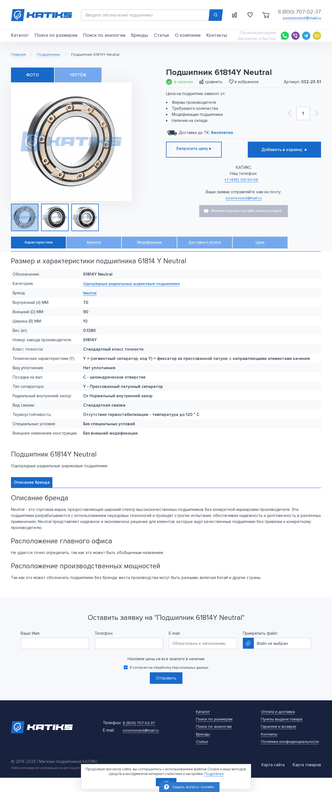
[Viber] (295, 39)
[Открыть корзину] (264, 15)
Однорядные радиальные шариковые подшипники (134, 292)
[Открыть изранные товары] (246, 15)
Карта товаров (307, 779)
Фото (32, 81)
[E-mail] (317, 39)
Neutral (90, 302)
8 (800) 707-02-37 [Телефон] (299, 12)
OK (166, 781)
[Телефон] (140, 734)
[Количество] (303, 119)
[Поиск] (209, 15)
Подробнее (214, 773)
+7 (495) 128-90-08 (241, 185)
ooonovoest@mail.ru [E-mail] (302, 18)
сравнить (214, 87)
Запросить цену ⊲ (203, 155)
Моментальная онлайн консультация (246, 216)
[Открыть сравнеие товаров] (229, 15)
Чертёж (78, 81)
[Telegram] (306, 39)
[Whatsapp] (285, 39)
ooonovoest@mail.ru (243, 203)
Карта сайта (273, 779)
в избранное (247, 87)
